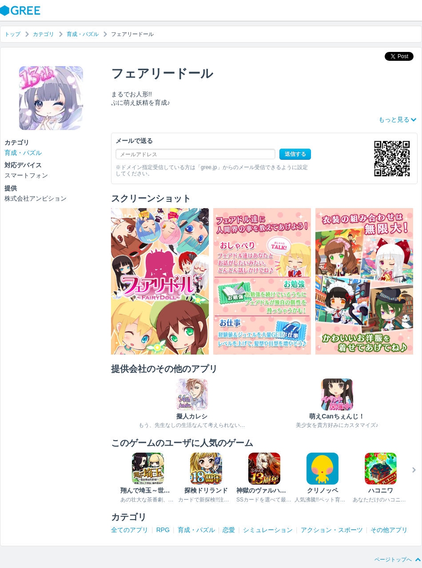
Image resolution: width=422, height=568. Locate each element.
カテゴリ (43, 34)
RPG (163, 529)
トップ (12, 34)
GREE (21, 10)
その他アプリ (389, 529)
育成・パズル (83, 34)
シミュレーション (268, 529)
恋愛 (229, 529)
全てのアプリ (129, 529)
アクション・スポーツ (332, 529)
